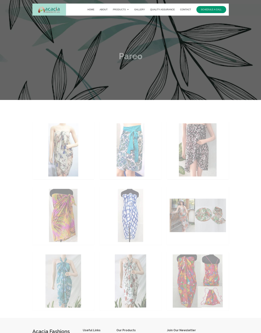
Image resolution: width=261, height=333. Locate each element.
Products (119, 9)
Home (90, 9)
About (104, 9)
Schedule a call (211, 9)
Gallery (139, 9)
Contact (185, 9)
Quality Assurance (162, 9)
